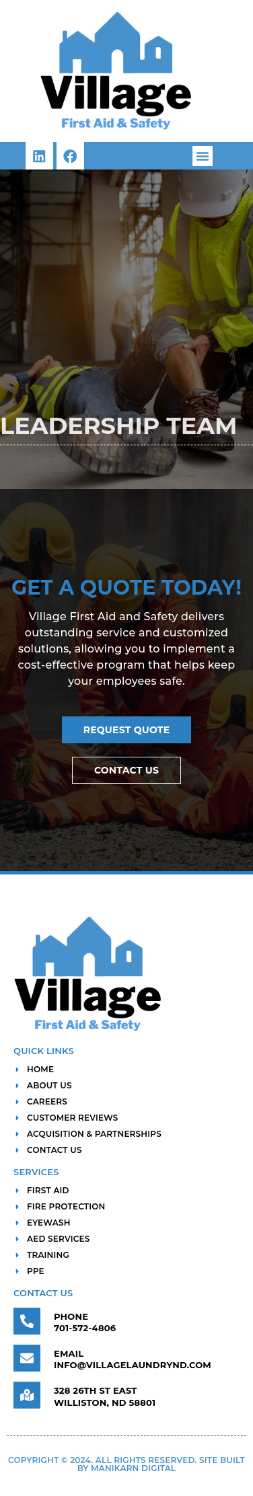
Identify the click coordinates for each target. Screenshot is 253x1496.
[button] (202, 156)
